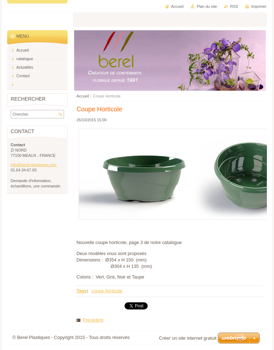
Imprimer (259, 6)
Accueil (83, 96)
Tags (82, 290)
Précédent (93, 320)
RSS (234, 6)
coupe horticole (106, 290)
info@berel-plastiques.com (34, 165)
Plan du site (207, 6)
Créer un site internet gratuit (187, 338)
